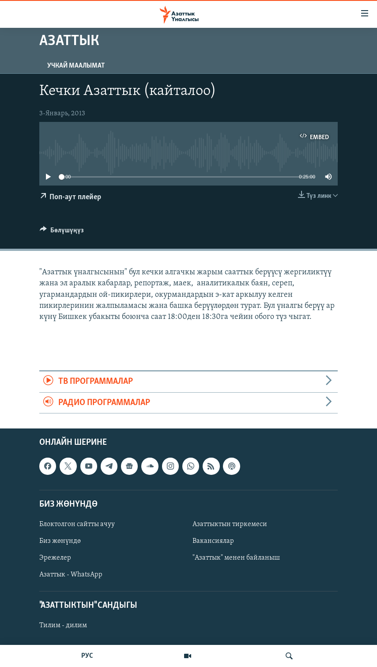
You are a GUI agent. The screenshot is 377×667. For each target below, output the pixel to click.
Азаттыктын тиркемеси (229, 524)
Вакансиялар (213, 541)
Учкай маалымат (76, 65)
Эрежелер (55, 557)
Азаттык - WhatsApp (70, 574)
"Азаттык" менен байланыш (236, 557)
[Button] (62, 232)
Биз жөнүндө (60, 541)
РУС (87, 655)
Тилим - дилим (63, 625)
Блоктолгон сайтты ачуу (77, 524)
